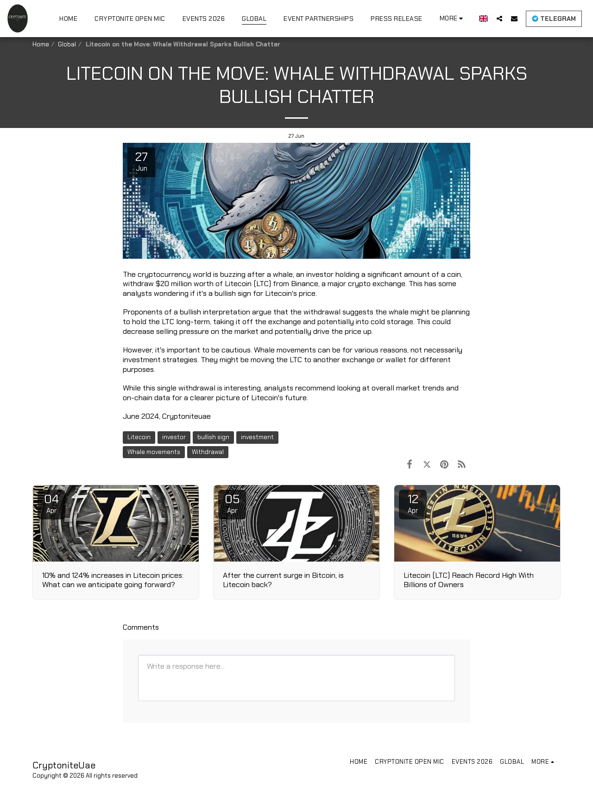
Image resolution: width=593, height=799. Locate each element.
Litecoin (139, 437)
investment (257, 437)
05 (232, 503)
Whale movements (153, 452)
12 (413, 503)
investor (174, 437)
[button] (499, 18)
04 (51, 503)
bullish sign (213, 437)
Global (67, 44)
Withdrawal (208, 452)
